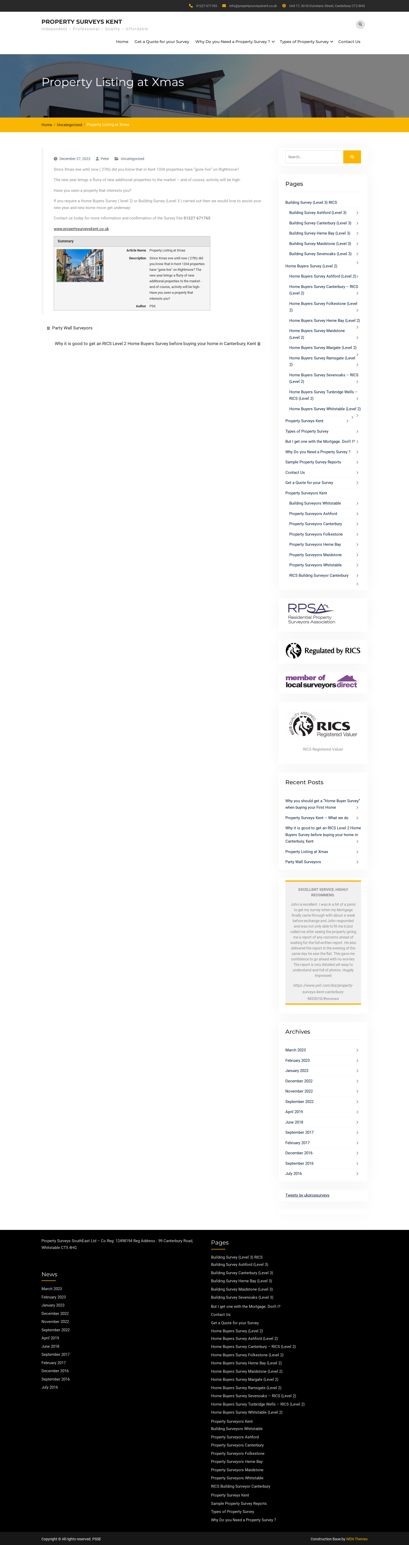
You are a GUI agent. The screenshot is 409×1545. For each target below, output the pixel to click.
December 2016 (298, 1151)
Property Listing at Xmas (306, 850)
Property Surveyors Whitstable (315, 563)
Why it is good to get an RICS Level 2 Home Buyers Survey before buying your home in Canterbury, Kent (323, 833)
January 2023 (296, 1069)
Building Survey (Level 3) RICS (311, 201)
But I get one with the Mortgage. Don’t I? (320, 440)
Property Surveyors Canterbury (315, 522)
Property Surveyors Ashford (313, 512)
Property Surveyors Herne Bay (315, 543)
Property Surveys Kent (81, 21)
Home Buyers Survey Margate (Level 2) (323, 346)
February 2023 (297, 1059)
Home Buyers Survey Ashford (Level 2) (322, 275)
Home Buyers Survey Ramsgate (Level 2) (246, 1386)
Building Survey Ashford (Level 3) (317, 211)
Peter (105, 157)
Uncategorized (132, 157)
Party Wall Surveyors (303, 860)
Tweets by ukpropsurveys (307, 1194)
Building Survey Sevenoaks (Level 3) (320, 252)
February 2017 (297, 1141)
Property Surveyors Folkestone (316, 533)
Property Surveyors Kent (306, 491)
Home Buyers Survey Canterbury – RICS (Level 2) (253, 1345)
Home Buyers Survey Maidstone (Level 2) (246, 1370)
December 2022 (298, 1079)
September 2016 (299, 1162)
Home (122, 41)
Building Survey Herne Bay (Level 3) (319, 232)
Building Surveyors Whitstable (315, 502)
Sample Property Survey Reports (313, 460)
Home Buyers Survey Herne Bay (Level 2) (324, 319)
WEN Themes (357, 1538)
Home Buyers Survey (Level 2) (311, 264)
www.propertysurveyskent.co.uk (81, 227)
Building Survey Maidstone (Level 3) (320, 242)
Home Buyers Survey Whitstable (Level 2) (325, 407)
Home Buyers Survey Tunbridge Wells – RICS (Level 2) (258, 1403)
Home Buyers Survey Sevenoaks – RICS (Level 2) (253, 1394)
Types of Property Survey (304, 41)
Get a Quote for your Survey (162, 41)
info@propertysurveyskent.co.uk (253, 6)
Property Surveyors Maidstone (315, 553)
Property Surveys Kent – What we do (316, 816)
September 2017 (299, 1131)
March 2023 (295, 1048)
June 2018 (294, 1121)
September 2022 (299, 1100)
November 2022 (299, 1090)
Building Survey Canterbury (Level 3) (320, 221)
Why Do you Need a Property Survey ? (232, 41)
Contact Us (349, 41)
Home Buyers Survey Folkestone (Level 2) (247, 1353)
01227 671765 (206, 6)
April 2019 (294, 1110)
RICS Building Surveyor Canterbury (318, 574)
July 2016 (293, 1172)
